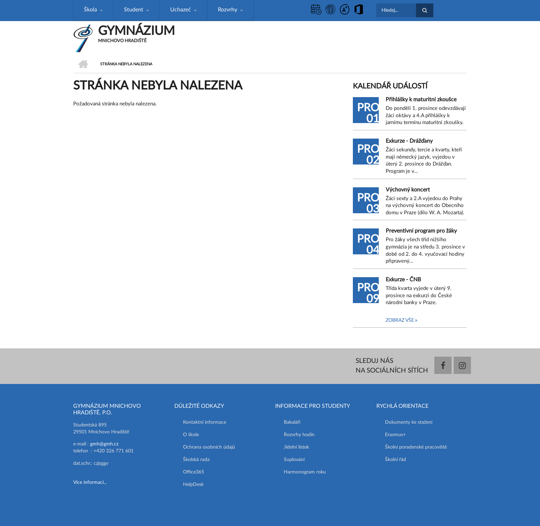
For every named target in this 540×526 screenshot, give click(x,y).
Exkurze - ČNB (403, 279)
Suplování (294, 459)
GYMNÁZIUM (136, 31)
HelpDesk (193, 484)
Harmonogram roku (305, 472)
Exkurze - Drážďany (409, 141)
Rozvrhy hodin (299, 434)
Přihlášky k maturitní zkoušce (421, 99)
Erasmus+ (395, 434)
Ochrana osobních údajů (209, 447)
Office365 (193, 472)
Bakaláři (292, 422)
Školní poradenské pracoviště (416, 447)
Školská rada (196, 459)
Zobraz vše (400, 320)
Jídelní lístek (296, 447)
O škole (191, 434)
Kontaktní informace (204, 422)
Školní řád (395, 459)
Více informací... (90, 482)
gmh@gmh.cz (104, 444)
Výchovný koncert (408, 189)
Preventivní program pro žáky (421, 231)
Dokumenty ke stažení (408, 422)
